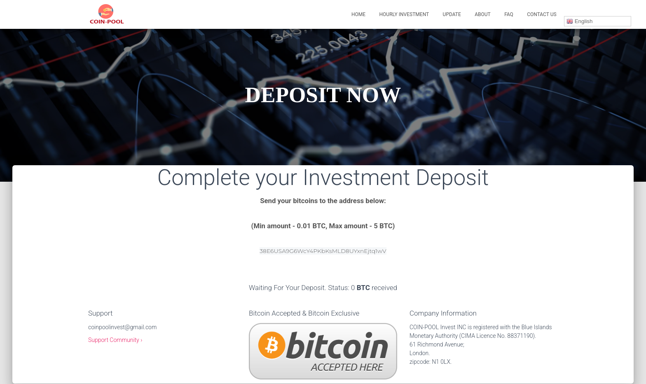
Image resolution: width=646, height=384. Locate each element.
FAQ (508, 14)
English (579, 21)
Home (358, 14)
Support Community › (115, 340)
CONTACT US (541, 14)
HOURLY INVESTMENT (404, 14)
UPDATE (452, 14)
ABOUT (483, 14)
